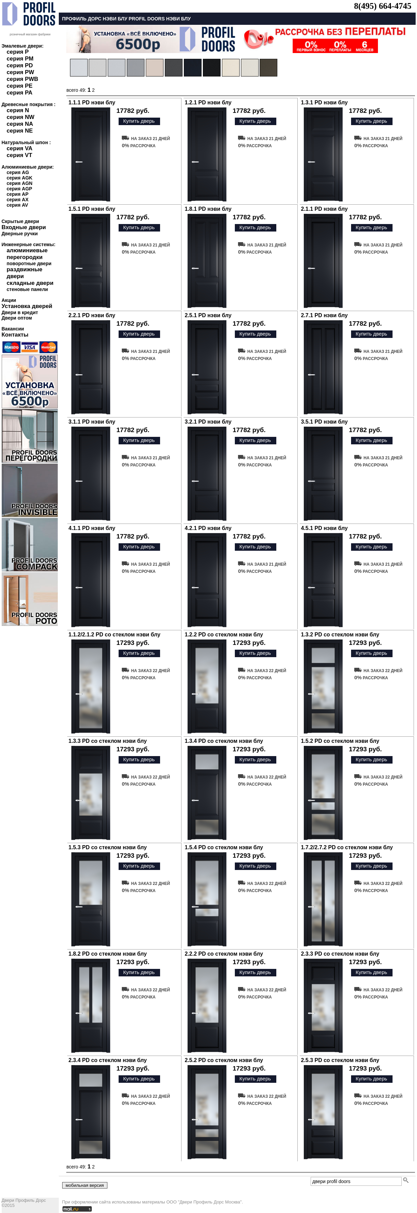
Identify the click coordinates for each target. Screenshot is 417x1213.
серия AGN (20, 183)
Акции (9, 300)
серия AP (18, 194)
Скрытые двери (20, 221)
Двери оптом (17, 318)
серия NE (20, 130)
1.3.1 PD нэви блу (324, 102)
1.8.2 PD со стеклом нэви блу (108, 954)
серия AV (17, 205)
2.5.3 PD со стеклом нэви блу (340, 1060)
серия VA (20, 148)
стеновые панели (27, 289)
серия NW (21, 117)
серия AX (18, 199)
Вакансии (13, 328)
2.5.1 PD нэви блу (208, 315)
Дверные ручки (20, 233)
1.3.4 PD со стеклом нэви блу (224, 741)
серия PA (20, 92)
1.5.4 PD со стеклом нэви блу (224, 847)
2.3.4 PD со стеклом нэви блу (108, 1060)
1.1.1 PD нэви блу (92, 102)
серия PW (20, 72)
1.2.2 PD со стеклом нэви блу (224, 634)
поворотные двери (29, 263)
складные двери (30, 283)
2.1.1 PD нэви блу (324, 209)
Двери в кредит (20, 312)
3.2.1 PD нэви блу (208, 422)
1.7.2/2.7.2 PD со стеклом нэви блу (347, 847)
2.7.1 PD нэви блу (324, 315)
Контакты (15, 334)
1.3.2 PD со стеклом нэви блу (340, 634)
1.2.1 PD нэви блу (208, 102)
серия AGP (19, 188)
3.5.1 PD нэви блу (324, 422)
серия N (18, 110)
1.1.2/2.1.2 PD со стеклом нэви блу (114, 634)
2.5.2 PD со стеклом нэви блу (224, 1060)
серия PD (20, 65)
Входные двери (24, 227)
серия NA (20, 124)
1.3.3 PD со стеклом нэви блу (108, 741)
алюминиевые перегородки (27, 253)
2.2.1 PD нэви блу (92, 315)
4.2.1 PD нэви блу (208, 528)
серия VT (19, 155)
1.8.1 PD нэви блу (208, 209)
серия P (18, 52)
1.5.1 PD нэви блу (92, 209)
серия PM (20, 58)
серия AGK (20, 178)
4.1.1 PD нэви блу (92, 528)
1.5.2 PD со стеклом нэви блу (340, 741)
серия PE (20, 86)
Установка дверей (27, 306)
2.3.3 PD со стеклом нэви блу (340, 954)
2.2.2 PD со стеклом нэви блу (224, 954)
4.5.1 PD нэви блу (324, 528)
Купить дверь (139, 121)
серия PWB (22, 79)
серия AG (18, 172)
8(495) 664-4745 (383, 6)
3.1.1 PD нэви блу (92, 422)
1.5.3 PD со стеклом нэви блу (108, 847)
